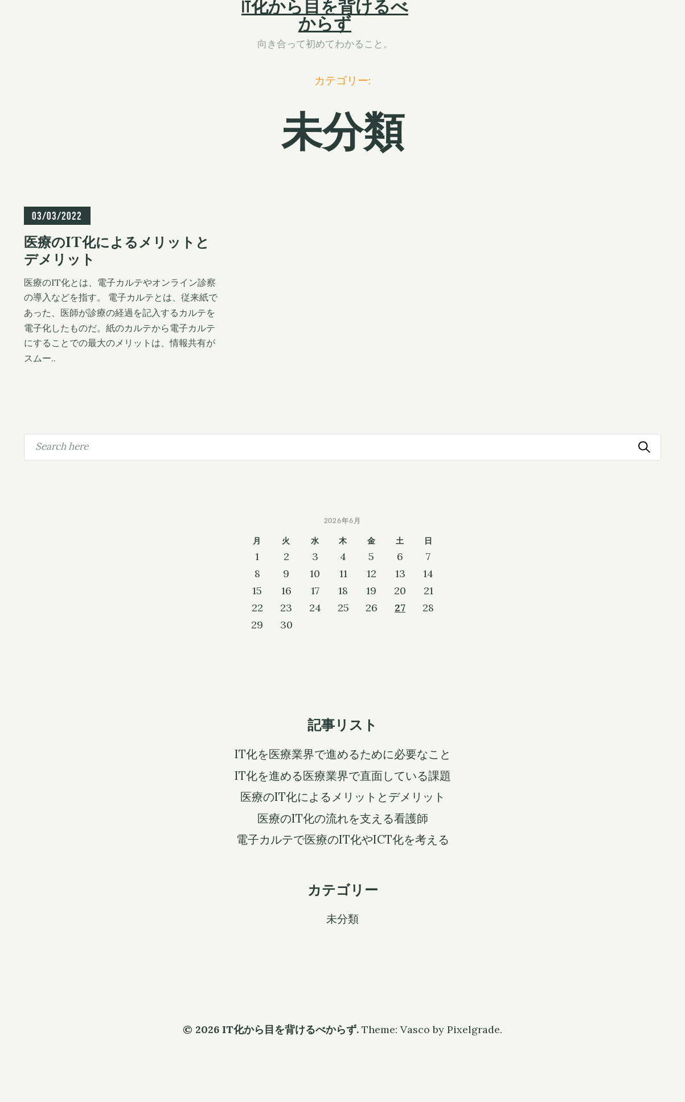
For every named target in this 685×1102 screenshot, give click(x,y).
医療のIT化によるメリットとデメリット (342, 797)
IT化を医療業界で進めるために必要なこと (343, 754)
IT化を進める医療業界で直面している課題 (343, 775)
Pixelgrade (473, 1029)
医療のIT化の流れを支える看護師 (342, 818)
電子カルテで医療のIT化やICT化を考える (342, 839)
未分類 (342, 918)
